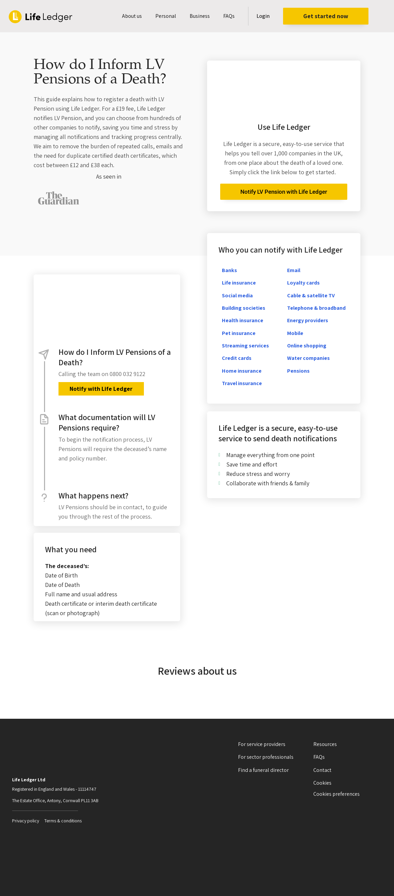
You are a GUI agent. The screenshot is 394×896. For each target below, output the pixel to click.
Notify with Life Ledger (100, 389)
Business (200, 16)
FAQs (229, 16)
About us (132, 16)
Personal (165, 16)
